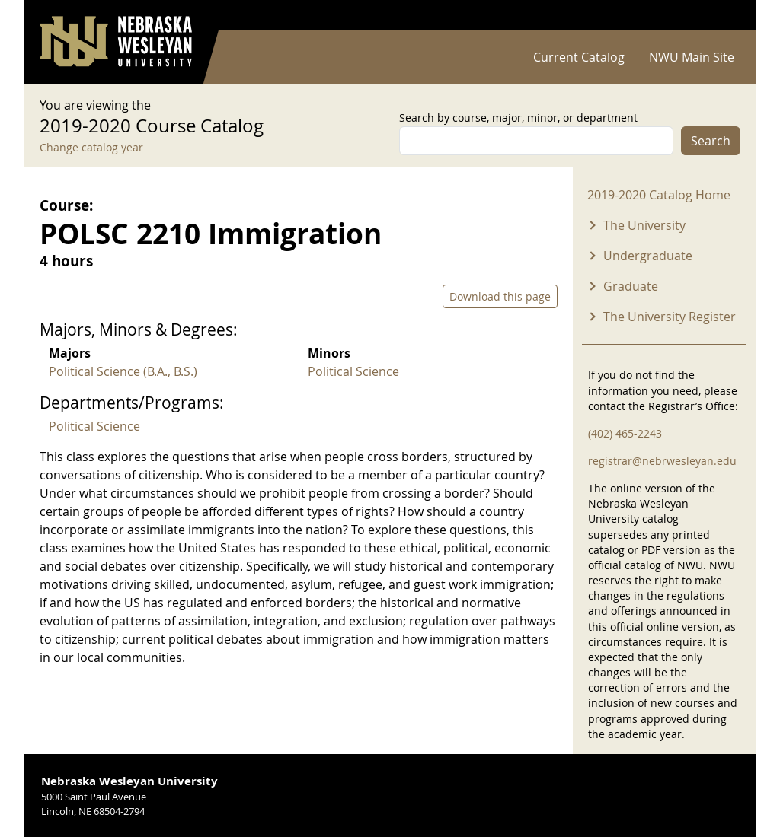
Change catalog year (91, 147)
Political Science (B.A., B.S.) (123, 371)
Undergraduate (647, 255)
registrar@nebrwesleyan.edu (662, 461)
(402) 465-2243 (625, 433)
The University (644, 225)
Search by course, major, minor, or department (518, 117)
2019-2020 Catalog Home (658, 194)
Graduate (630, 286)
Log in (720, 15)
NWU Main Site (691, 57)
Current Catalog (579, 57)
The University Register (669, 316)
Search (710, 140)
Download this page (500, 296)
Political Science (353, 371)
